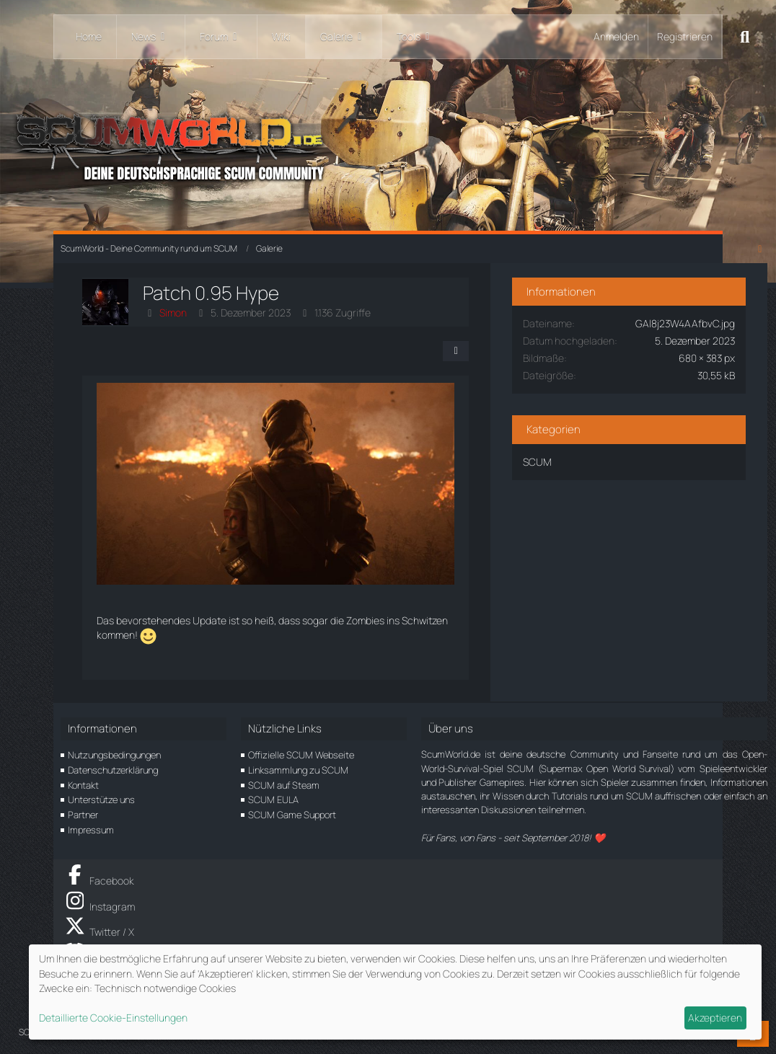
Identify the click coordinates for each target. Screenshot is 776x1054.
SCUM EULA (273, 800)
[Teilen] (459, 351)
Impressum (91, 829)
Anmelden (616, 36)
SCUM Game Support (292, 814)
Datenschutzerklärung (113, 769)
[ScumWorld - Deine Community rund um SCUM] (388, 144)
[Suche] (745, 36)
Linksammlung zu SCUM (298, 769)
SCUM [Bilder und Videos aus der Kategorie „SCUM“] (540, 461)
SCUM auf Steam (283, 785)
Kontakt (83, 785)
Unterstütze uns (101, 800)
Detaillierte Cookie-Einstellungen (113, 1017)
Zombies (365, 622)
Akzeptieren (715, 1017)
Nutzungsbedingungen (114, 755)
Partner (83, 814)
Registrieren (685, 36)
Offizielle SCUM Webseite (301, 755)
